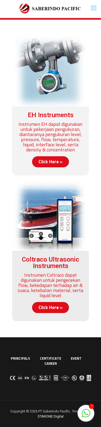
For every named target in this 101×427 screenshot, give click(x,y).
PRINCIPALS (20, 358)
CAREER (50, 363)
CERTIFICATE (50, 358)
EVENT (76, 358)
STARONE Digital (51, 416)
